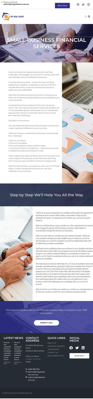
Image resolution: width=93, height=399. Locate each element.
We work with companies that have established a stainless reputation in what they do (7, 351)
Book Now (62, 5)
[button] (86, 17)
